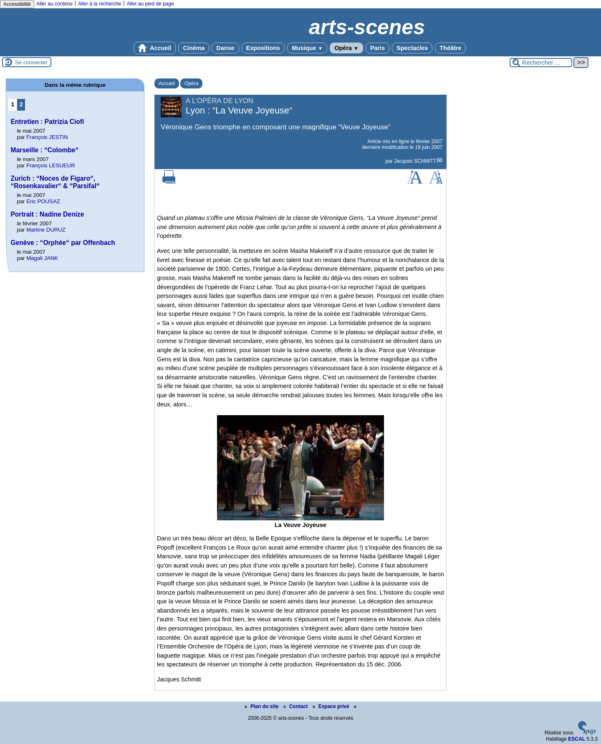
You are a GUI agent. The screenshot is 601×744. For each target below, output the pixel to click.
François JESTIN (47, 137)
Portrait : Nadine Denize (47, 214)
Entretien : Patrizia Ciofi (47, 121)
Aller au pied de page (150, 4)
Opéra (346, 48)
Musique (307, 48)
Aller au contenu (54, 4)
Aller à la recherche (99, 4)
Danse (225, 48)
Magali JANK (42, 258)
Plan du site (262, 706)
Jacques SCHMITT (415, 161)
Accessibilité (17, 4)
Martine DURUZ (46, 230)
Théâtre (450, 48)
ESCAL (576, 739)
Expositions (263, 48)
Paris (377, 48)
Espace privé (332, 706)
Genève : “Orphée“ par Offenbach (62, 242)
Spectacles (412, 48)
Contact (296, 706)
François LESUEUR (50, 165)
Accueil (155, 48)
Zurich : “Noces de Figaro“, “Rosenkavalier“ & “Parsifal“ (54, 182)
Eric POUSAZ (43, 201)
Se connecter (31, 62)
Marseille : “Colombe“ (44, 150)
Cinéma (194, 48)
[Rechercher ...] (541, 62)
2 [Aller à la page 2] (21, 104)
